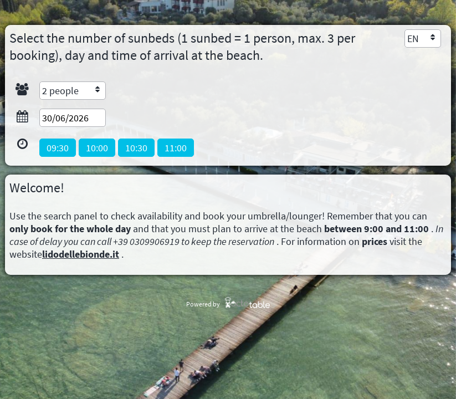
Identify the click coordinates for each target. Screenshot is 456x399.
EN (413, 38)
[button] (57, 148)
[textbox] (72, 118)
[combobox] (422, 38)
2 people (60, 90)
